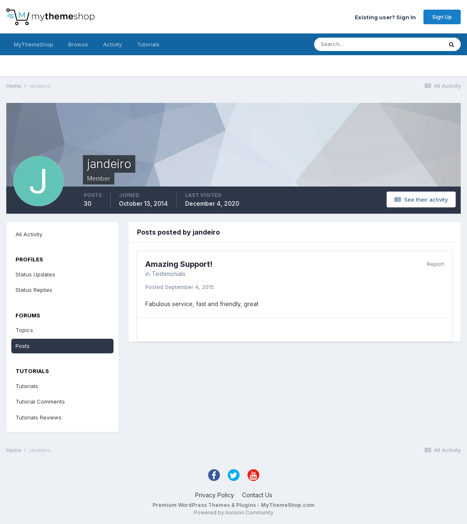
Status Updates (35, 274)
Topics (24, 330)
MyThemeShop (33, 44)
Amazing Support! (178, 264)
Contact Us (257, 494)
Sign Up (442, 16)
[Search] (351, 44)
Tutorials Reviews (38, 417)
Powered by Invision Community (233, 512)
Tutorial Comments (40, 401)
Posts (22, 346)
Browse (78, 44)
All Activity (28, 234)
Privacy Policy (214, 494)
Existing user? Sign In (385, 16)
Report (435, 264)
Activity (112, 44)
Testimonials (169, 273)
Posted (179, 287)
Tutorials (148, 44)
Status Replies (33, 289)
